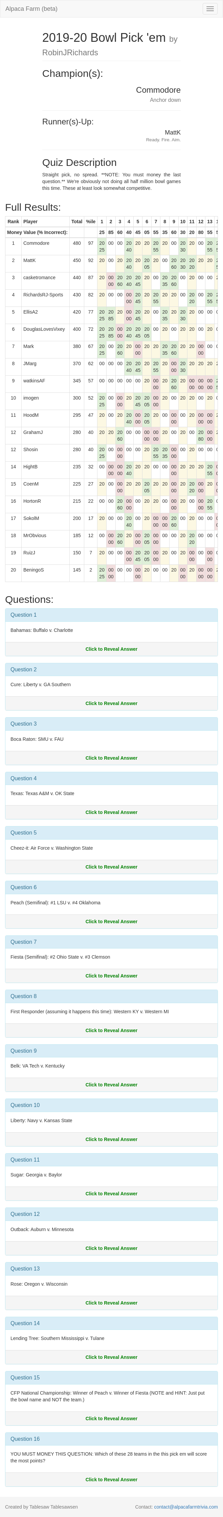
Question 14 (25, 1323)
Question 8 (23, 996)
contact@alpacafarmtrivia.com (186, 1507)
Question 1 (23, 615)
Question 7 (23, 942)
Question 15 (25, 1377)
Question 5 (23, 833)
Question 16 (25, 1439)
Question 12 (25, 1214)
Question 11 (25, 1160)
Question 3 (23, 724)
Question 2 (23, 669)
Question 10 (25, 1105)
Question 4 (23, 778)
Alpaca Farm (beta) (31, 8)
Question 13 (25, 1269)
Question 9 (23, 1051)
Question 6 (23, 887)
